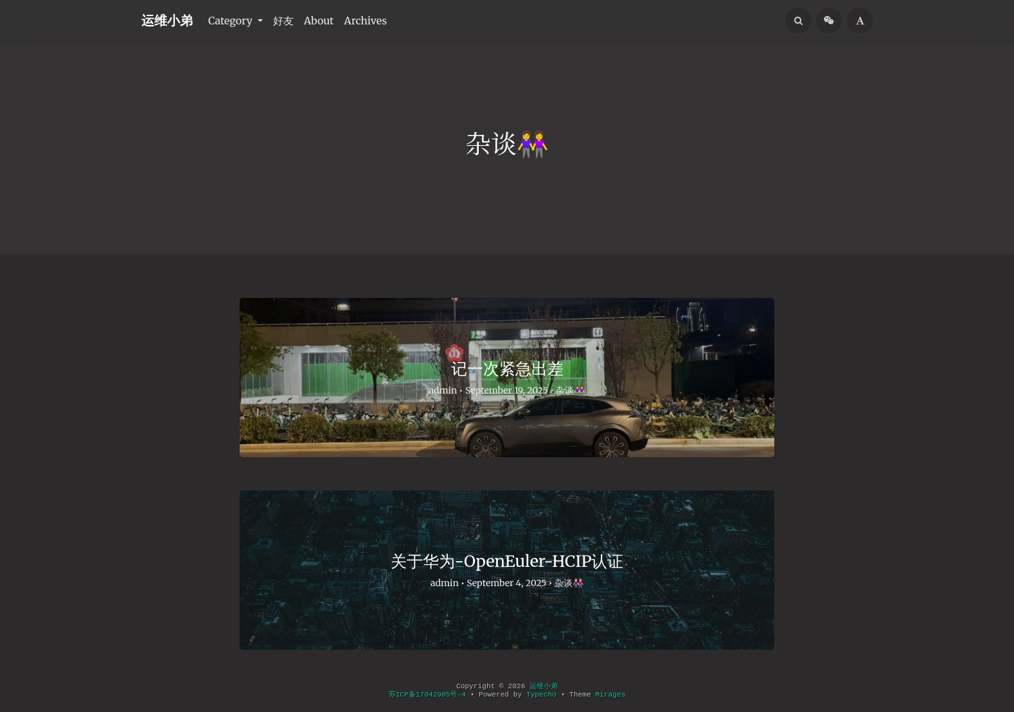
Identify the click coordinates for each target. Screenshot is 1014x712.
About (319, 20)
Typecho (541, 695)
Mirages (610, 695)
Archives (365, 20)
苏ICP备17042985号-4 (427, 695)
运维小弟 (167, 20)
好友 (283, 20)
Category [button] (231, 20)
